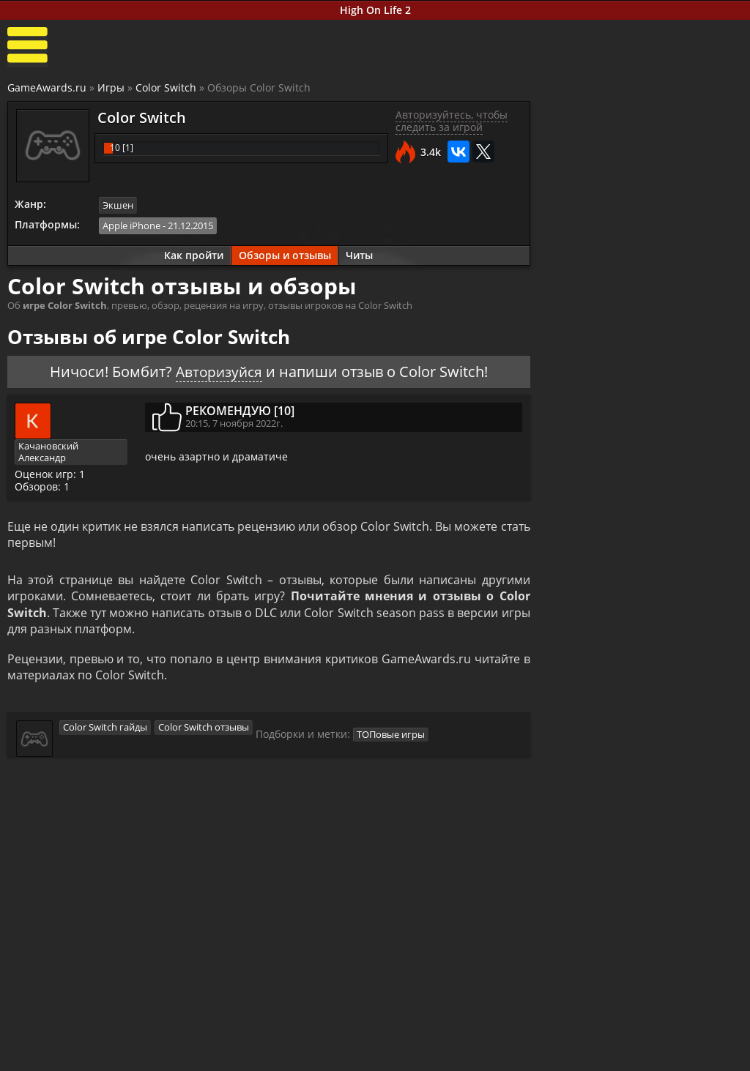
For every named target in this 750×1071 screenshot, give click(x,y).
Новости (303, 1044)
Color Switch (165, 88)
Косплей (671, 1056)
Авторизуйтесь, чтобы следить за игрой (446, 122)
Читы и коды (191, 1056)
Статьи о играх (319, 1056)
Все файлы (554, 1044)
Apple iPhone (132, 226)
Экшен (118, 206)
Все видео (429, 1044)
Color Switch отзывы (203, 732)
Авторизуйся (215, 372)
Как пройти (190, 256)
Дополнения (558, 1056)
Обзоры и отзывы (281, 256)
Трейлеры (430, 1056)
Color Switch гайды (105, 732)
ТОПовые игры (391, 739)
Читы (356, 256)
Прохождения (193, 1044)
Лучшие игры (71, 1044)
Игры (111, 88)
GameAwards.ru (46, 88)
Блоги (664, 1044)
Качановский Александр (49, 453)
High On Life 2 (375, 10)
